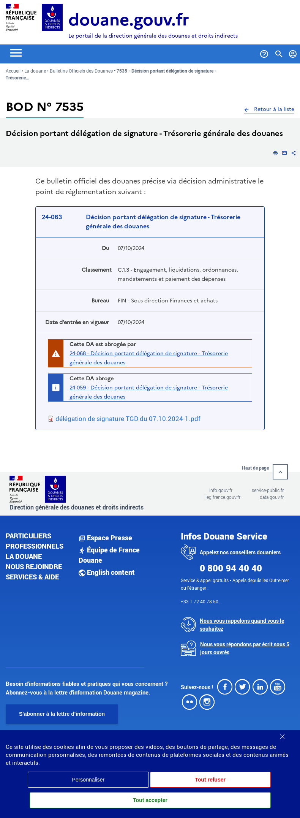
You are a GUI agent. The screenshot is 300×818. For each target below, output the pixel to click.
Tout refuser (210, 780)
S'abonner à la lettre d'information (62, 714)
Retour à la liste (269, 109)
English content (107, 572)
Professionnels (34, 546)
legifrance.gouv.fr (222, 497)
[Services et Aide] (264, 52)
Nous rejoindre (34, 566)
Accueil (13, 71)
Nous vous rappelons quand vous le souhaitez (242, 624)
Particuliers (28, 535)
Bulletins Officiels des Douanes (81, 71)
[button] (275, 152)
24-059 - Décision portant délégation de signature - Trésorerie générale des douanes (148, 392)
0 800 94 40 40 (231, 568)
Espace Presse (105, 537)
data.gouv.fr (272, 497)
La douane (35, 71)
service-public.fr (268, 490)
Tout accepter (150, 800)
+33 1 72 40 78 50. (200, 601)
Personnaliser (88, 780)
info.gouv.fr (220, 490)
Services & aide (32, 576)
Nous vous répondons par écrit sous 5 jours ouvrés (244, 648)
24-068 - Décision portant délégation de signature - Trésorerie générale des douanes (148, 358)
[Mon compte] (293, 52)
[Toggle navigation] (16, 52)
